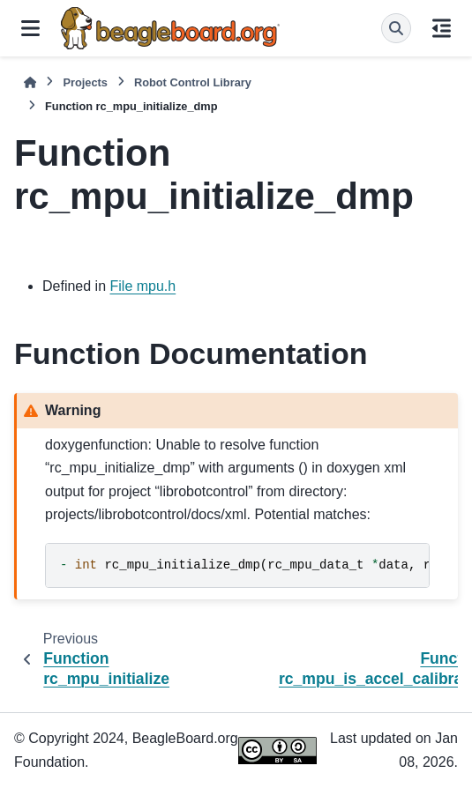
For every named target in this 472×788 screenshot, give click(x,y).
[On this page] (441, 28)
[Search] (396, 28)
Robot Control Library (192, 82)
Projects (85, 82)
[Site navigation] (30, 28)
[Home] (30, 82)
